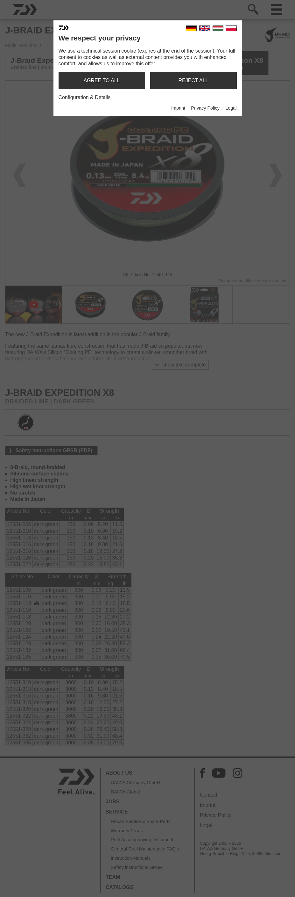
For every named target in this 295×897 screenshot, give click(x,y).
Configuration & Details (85, 97)
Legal (230, 108)
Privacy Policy (205, 108)
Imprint (178, 108)
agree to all (101, 80)
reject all (193, 80)
